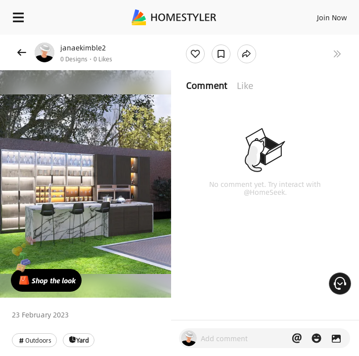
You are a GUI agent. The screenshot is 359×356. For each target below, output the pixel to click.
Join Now (332, 17)
